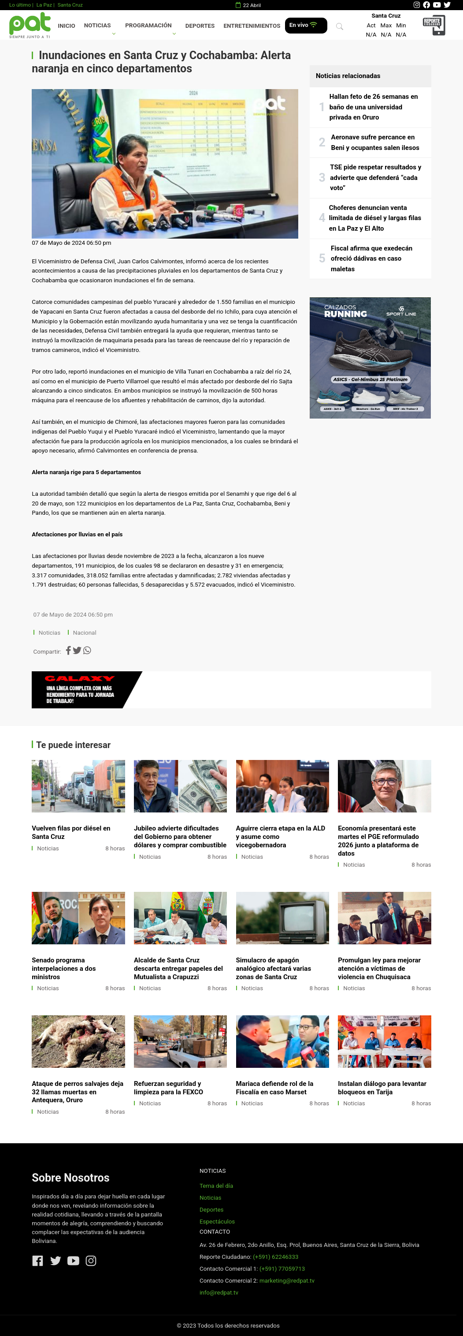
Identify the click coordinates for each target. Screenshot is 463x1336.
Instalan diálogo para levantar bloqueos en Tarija (382, 1088)
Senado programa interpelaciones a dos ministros (64, 968)
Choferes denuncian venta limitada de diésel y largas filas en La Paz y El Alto (375, 218)
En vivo (303, 25)
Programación (148, 25)
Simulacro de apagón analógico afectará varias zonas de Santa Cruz (273, 968)
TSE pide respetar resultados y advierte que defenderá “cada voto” (375, 177)
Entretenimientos (252, 25)
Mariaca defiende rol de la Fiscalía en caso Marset (275, 1088)
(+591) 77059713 (282, 1268)
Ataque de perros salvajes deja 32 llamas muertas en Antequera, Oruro (77, 1092)
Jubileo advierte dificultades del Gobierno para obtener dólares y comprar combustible (180, 836)
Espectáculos (217, 1221)
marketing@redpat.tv (287, 1280)
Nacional (85, 632)
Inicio (66, 25)
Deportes (200, 25)
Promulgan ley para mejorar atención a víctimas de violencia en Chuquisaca (379, 968)
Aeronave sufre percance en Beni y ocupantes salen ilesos (375, 142)
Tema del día (216, 1186)
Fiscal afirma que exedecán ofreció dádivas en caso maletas (371, 258)
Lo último (20, 5)
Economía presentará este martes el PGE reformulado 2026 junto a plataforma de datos (378, 840)
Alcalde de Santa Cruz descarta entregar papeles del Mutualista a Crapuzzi (178, 968)
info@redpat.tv (219, 1292)
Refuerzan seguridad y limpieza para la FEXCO (168, 1088)
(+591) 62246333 (275, 1257)
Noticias (97, 25)
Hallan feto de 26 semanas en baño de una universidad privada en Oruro (374, 107)
